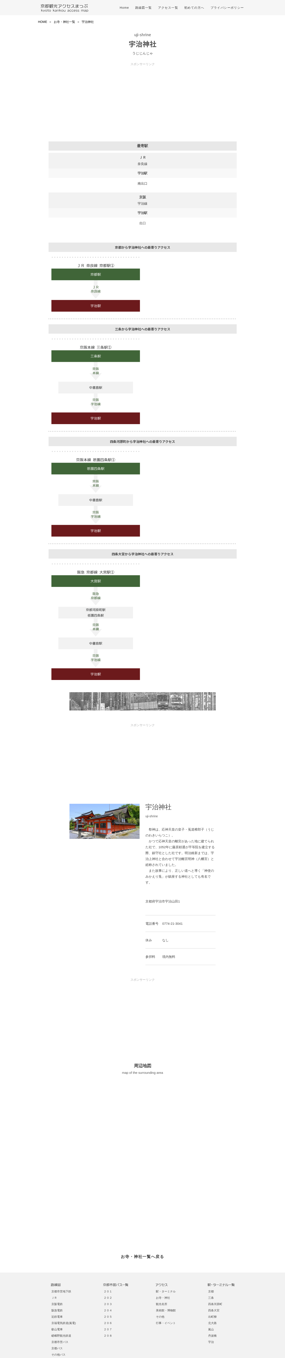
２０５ (108, 1316)
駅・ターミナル (166, 1291)
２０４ (108, 1310)
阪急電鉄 (57, 1310)
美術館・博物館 (166, 1310)
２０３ (108, 1304)
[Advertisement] (142, 96)
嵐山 (211, 1329)
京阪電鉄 (57, 1304)
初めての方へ (194, 7)
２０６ (108, 1323)
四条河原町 (215, 1304)
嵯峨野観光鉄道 (61, 1335)
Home (124, 7)
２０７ (108, 1329)
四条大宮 (213, 1310)
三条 (211, 1297)
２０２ (108, 1297)
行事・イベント (166, 1323)
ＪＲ (54, 1297)
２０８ (108, 1335)
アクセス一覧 (168, 7)
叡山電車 (57, 1329)
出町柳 (212, 1316)
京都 (211, 1291)
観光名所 (161, 1304)
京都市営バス (59, 1342)
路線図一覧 (143, 7)
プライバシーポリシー (227, 7)
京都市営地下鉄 (61, 1291)
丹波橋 (212, 1335)
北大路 (212, 1323)
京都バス (57, 1348)
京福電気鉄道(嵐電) (63, 1323)
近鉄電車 (57, 1316)
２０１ (108, 1291)
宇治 (211, 1342)
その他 (160, 1316)
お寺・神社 (163, 1297)
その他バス (58, 1354)
